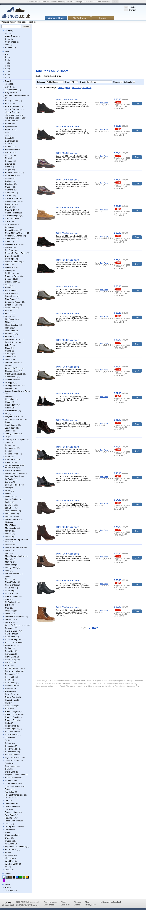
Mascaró (9, 536)
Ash (6, 135)
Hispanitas (9, 399)
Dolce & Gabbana (13, 262)
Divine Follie (10, 256)
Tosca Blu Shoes (12, 821)
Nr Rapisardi (10, 602)
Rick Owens (10, 706)
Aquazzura (10, 129)
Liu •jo (8, 493)
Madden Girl (10, 516)
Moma (8, 559)
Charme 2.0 (10, 210)
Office (7, 614)
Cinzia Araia (10, 224)
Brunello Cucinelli (12, 172)
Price (7, 884)
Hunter (8, 408)
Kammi (8, 445)
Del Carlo (9, 250)
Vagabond (9, 844)
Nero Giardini (11, 585)
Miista (7, 550)
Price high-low (64, 87)
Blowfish (8, 158)
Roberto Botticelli (12, 714)
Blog (87, 902)
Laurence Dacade (13, 476)
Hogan (8, 402)
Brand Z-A (86, 87)
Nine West (9, 593)
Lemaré (8, 482)
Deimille (8, 247)
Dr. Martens (10, 273)
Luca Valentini (11, 511)
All (6, 33)
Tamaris (8, 789)
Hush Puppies (11, 411)
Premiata (9, 688)
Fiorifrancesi (10, 319)
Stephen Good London (15, 775)
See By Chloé (11, 749)
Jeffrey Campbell (12, 434)
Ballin (7, 144)
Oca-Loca (9, 611)
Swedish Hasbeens (13, 786)
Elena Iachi (10, 293)
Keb (7, 451)
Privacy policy (90, 905)
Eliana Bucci (10, 296)
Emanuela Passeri (13, 302)
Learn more (107, 2)
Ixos (7, 422)
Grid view (132, 10)
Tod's (7, 809)
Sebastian (9, 746)
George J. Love (12, 362)
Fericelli (8, 316)
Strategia (9, 780)
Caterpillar (9, 204)
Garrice (8, 354)
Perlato (8, 648)
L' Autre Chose (11, 459)
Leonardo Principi (12, 485)
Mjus (7, 553)
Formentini (9, 333)
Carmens (9, 190)
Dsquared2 (10, 279)
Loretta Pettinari (12, 499)
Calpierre (9, 184)
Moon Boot (10, 565)
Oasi (7, 608)
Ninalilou (9, 591)
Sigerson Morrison (13, 757)
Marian (8, 531)
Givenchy (9, 388)
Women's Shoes (8, 22)
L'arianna (9, 462)
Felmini (8, 313)
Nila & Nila (9, 588)
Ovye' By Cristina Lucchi (15, 625)
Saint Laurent (11, 731)
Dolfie (7, 264)
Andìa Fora (10, 121)
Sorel (7, 763)
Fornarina (9, 336)
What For (9, 861)
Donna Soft (10, 267)
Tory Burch (10, 818)
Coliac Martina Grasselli (15, 233)
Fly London (10, 331)
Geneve (8, 359)
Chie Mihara (10, 218)
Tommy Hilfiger (11, 812)
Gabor (8, 348)
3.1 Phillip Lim (11, 90)
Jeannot (8, 431)
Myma (7, 576)
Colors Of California (13, 236)
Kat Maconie (10, 448)
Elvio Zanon (10, 299)
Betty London (11, 149)
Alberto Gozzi (11, 112)
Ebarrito (8, 287)
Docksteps (9, 259)
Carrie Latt (9, 193)
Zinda (7, 870)
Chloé (7, 221)
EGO (7, 285)
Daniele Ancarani (12, 244)
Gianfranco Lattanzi (13, 374)
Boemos (8, 161)
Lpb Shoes (10, 508)
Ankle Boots (21, 22)
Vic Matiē (9, 855)
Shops (63, 902)
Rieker (8, 708)
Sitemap (77, 902)
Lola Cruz (9, 496)
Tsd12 (7, 823)
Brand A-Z (76, 87)
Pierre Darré (10, 657)
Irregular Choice (12, 416)
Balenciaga (10, 141)
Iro (6, 413)
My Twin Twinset (12, 573)
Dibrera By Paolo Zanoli (15, 253)
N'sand (8, 579)
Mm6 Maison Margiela (15, 556)
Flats (7, 45)
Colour (8, 873)
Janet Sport (10, 428)
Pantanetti (9, 628)
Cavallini (9, 207)
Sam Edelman (11, 734)
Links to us (65, 905)
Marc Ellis (9, 525)
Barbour (8, 146)
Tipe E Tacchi (11, 806)
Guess (8, 396)
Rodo (7, 723)
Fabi (7, 310)
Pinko (7, 665)
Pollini (7, 680)
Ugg (7, 832)
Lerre (7, 488)
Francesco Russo (12, 339)
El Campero (10, 290)
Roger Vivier (10, 726)
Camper (8, 187)
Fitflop (7, 322)
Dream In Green (12, 276)
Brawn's (8, 164)
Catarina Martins (12, 201)
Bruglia (8, 169)
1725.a (8, 87)
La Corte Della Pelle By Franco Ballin (15, 466)
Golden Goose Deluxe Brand (17, 391)
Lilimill (7, 490)
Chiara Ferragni (12, 213)
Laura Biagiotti (11, 470)
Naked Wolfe (10, 582)
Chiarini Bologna (12, 216)
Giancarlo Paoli (11, 371)
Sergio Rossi (10, 752)
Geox (7, 365)
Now (7, 599)
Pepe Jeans (10, 645)
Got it (115, 2)
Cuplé (7, 241)
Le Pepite (9, 479)
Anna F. (8, 123)
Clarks (8, 227)
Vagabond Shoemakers (15, 847)
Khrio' (7, 457)
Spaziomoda (10, 766)
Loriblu (8, 502)
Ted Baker (9, 792)
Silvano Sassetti (12, 760)
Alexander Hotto (12, 115)
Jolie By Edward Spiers (15, 439)
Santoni (8, 737)
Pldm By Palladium (13, 668)
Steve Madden (11, 777)
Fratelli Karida (11, 342)
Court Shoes (10, 42)
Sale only (9, 890)
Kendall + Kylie (11, 454)
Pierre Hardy (10, 660)
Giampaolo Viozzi (12, 368)
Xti (6, 867)
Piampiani (9, 654)
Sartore (8, 740)
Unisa (7, 838)
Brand (8, 81)
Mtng (7, 570)
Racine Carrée (11, 697)
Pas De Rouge (11, 639)
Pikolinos (9, 662)
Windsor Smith (11, 864)
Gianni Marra (10, 377)
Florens (8, 328)
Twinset (8, 829)
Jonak (7, 442)
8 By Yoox (9, 92)
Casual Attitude (11, 198)
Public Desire (11, 694)
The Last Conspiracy (14, 795)
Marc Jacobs (10, 528)
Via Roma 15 (10, 849)
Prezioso (9, 691)
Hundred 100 (10, 405)
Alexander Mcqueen (14, 118)
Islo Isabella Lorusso (14, 419)
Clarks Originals (12, 230)
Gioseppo (9, 382)
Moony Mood (10, 567)
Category (9, 30)
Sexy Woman (11, 754)
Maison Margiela (12, 519)
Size (7, 51)
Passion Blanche (12, 642)
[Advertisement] (78, 46)
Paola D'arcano (11, 631)
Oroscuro (9, 619)
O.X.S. (8, 605)
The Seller (9, 798)
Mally (7, 522)
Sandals (8, 47)
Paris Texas (10, 637)
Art (6, 132)
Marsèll (8, 534)
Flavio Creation (11, 325)
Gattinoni (9, 356)
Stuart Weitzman (12, 783)
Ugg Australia (11, 835)
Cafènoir (9, 181)
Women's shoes (50, 902)
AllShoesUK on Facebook (110, 902)
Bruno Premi (10, 175)
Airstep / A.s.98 (11, 100)
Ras (7, 703)
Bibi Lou (8, 155)
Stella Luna (10, 772)
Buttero (8, 178)
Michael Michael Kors (14, 547)
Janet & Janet (11, 425)
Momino (8, 562)
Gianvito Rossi (11, 379)
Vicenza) (9, 858)
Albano (8, 103)
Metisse (8, 544)
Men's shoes (49, 905)
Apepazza (9, 126)
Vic (6, 852)
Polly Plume (10, 683)
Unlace (8, 841)
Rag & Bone (10, 700)
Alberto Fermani (12, 109)
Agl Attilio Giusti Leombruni (17, 95)
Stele (7, 769)
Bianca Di (9, 152)
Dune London (11, 282)
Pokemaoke (10, 674)
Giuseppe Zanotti (12, 385)
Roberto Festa (11, 720)
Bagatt (8, 138)
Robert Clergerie (12, 711)
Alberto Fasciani (12, 106)
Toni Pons (32, 22)
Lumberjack (10, 513)
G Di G (8, 345)
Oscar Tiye (10, 622)
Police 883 (9, 677)
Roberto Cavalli (12, 717)
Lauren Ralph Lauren (14, 473)
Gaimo (8, 351)
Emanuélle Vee (11, 305)
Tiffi (6, 800)
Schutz (8, 743)
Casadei (8, 195)
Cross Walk (10, 239)
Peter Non (9, 651)
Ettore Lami (10, 308)
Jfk (6, 436)
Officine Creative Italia (14, 616)
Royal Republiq (11, 729)
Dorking (8, 270)
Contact (77, 905)
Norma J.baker (11, 596)
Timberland (10, 803)
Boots (7, 39)
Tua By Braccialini (13, 826)
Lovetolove (10, 505)
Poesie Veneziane (13, 671)
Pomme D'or (10, 685)
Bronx (7, 167)
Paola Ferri (10, 634)
